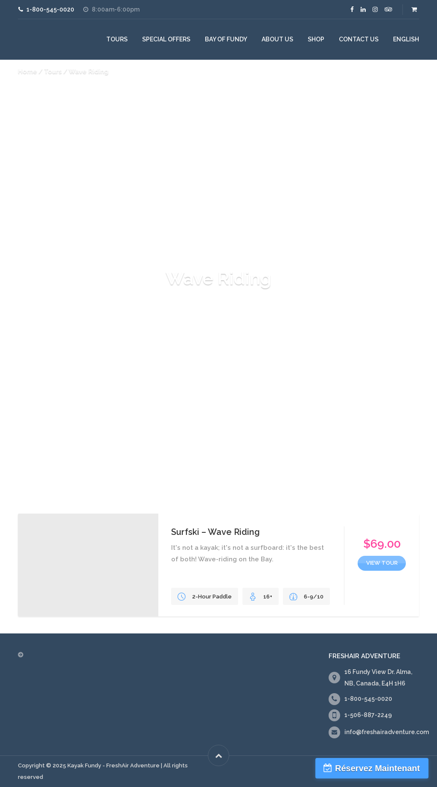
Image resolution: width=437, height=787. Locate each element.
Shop (316, 39)
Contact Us (359, 39)
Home (27, 71)
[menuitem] (406, 39)
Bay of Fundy (226, 39)
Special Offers (166, 39)
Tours (117, 39)
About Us (277, 39)
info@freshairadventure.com (386, 732)
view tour (382, 563)
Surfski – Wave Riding (215, 532)
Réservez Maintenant (377, 768)
